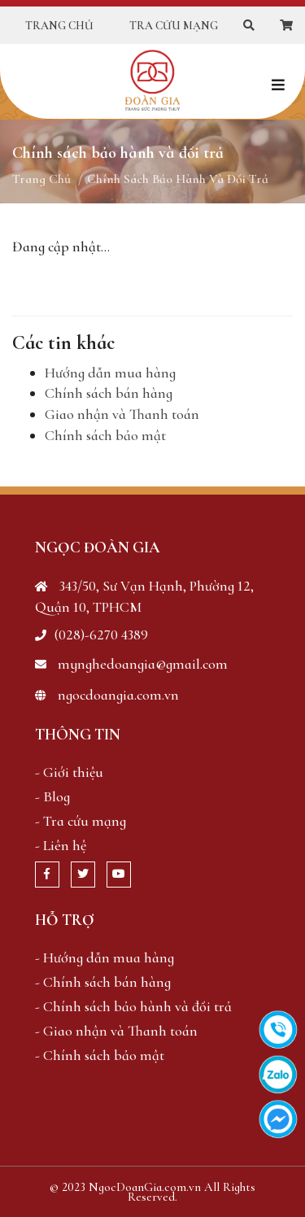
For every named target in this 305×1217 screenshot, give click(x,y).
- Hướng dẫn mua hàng (104, 957)
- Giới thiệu (69, 772)
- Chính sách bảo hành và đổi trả (133, 1006)
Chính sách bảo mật (105, 435)
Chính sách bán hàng (108, 393)
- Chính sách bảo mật (99, 1055)
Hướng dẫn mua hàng (110, 373)
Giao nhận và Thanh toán (122, 414)
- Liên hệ (60, 845)
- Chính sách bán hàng (103, 982)
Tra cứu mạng (173, 26)
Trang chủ (59, 26)
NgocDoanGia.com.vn (145, 1187)
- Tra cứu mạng (80, 821)
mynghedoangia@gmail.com (131, 664)
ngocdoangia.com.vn (107, 695)
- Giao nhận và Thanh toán (116, 1031)
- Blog (52, 796)
